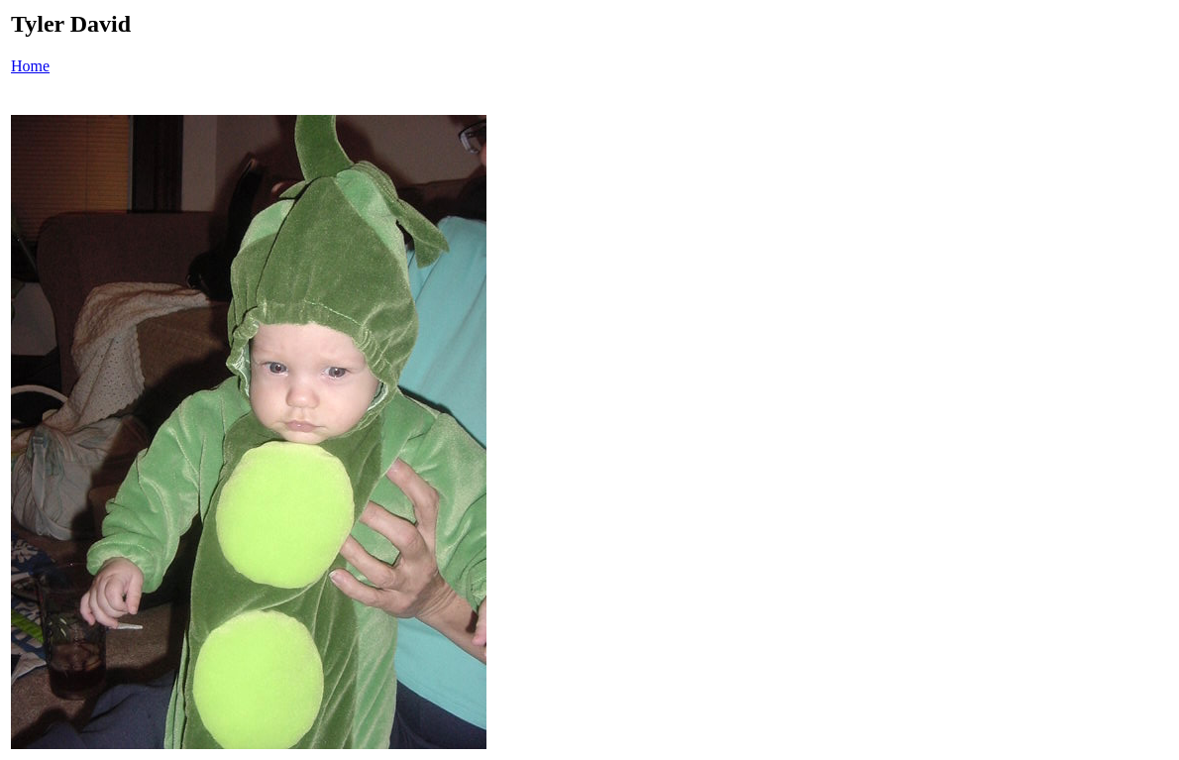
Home (30, 65)
